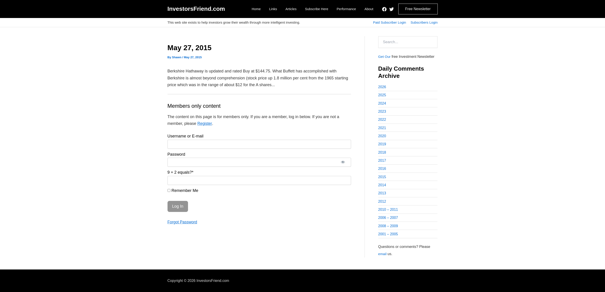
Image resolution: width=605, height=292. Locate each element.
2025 (382, 95)
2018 (382, 153)
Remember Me (183, 190)
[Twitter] (391, 9)
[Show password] (343, 162)
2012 (382, 203)
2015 (382, 178)
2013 (382, 195)
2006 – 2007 (388, 220)
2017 (382, 162)
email (382, 256)
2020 (382, 137)
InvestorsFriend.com (196, 8)
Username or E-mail (186, 136)
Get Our (384, 56)
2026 (382, 87)
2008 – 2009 (388, 228)
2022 (382, 120)
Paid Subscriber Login (389, 22)
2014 (382, 187)
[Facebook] (384, 9)
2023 (382, 112)
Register (204, 123)
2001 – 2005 (388, 237)
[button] (418, 9)
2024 (382, 104)
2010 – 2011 (388, 212)
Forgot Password (183, 222)
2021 (382, 128)
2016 (382, 170)
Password (176, 154)
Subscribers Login (423, 22)
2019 (382, 145)
